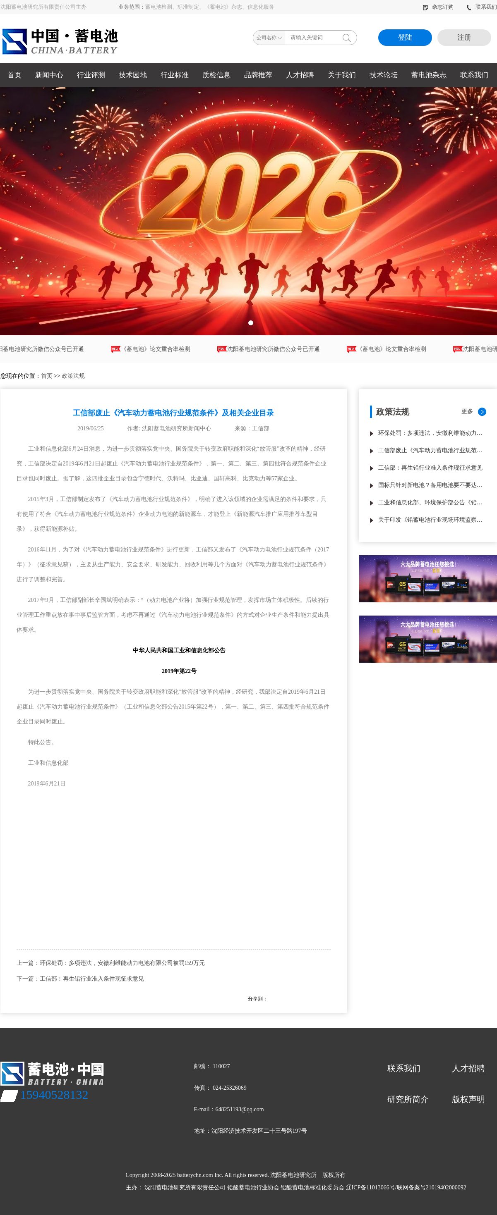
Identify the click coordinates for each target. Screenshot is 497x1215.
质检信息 (216, 75)
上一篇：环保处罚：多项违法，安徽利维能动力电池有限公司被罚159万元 (111, 963)
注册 (464, 37)
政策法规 (73, 376)
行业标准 (175, 75)
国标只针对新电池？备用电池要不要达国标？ (432, 485)
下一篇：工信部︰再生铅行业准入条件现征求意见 (80, 979)
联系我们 (481, 7)
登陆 (405, 37)
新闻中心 (49, 75)
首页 (14, 75)
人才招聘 (300, 75)
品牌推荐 (258, 75)
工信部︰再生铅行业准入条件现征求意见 (430, 468)
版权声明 (468, 1099)
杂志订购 (439, 7)
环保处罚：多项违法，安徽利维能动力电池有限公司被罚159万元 (432, 433)
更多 (467, 411)
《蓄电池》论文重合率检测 (154, 349)
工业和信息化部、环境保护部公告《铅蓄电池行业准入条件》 (432, 502)
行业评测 (91, 75)
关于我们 (342, 75)
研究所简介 (408, 1099)
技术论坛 (384, 75)
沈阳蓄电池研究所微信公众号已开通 (272, 349)
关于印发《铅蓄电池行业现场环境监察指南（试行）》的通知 (432, 520)
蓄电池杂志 (429, 75)
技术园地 (133, 75)
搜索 (347, 37)
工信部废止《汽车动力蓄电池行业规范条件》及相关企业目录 (432, 450)
